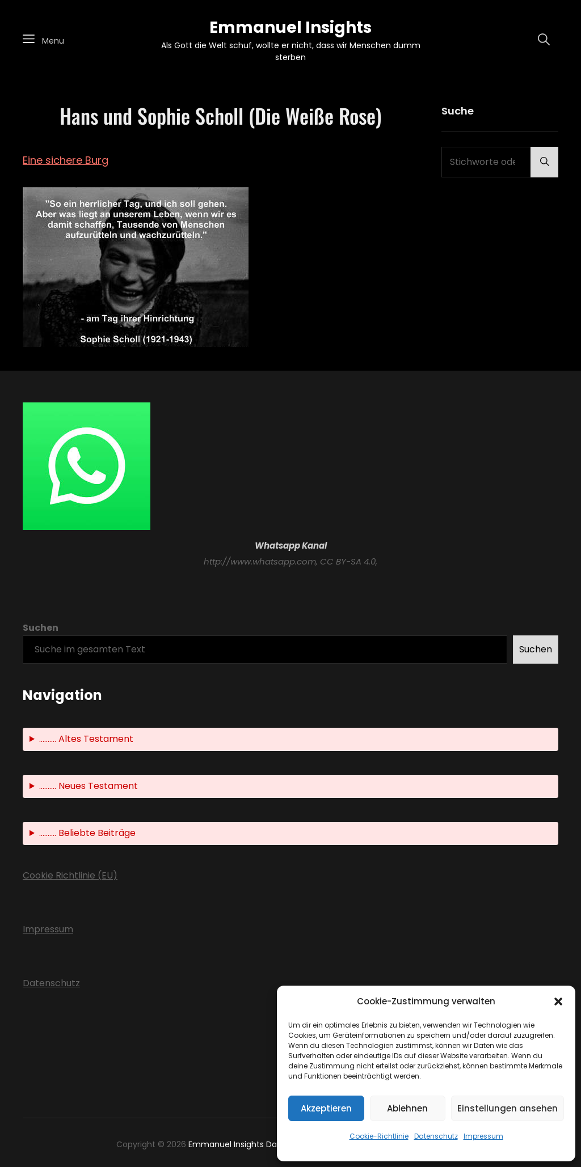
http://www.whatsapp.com (260, 561)
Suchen (40, 627)
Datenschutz (436, 1136)
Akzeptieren (326, 1108)
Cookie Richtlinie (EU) (70, 875)
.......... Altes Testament (86, 738)
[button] (558, 1001)
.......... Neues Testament (88, 785)
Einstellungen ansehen (507, 1108)
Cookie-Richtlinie (379, 1136)
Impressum (483, 1136)
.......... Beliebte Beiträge (87, 832)
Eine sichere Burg (65, 160)
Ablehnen (407, 1108)
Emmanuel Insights (290, 27)
